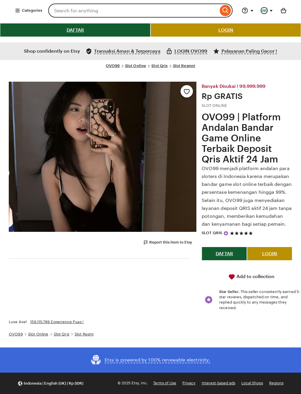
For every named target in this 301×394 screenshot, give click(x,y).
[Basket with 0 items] (283, 11)
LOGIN (225, 30)
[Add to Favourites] (187, 91)
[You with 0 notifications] (266, 11)
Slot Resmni (184, 66)
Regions (276, 383)
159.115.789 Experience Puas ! (57, 322)
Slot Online (135, 66)
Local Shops (252, 383)
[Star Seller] (226, 233)
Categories (28, 10)
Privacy (189, 383)
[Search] (225, 11)
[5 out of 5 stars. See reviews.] (242, 233)
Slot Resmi (84, 334)
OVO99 (113, 66)
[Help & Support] (247, 11)
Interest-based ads (218, 383)
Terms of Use (164, 383)
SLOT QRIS (212, 233)
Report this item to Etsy (167, 242)
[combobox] (133, 11)
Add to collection (251, 276)
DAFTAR (75, 30)
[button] (50, 383)
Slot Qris (159, 66)
